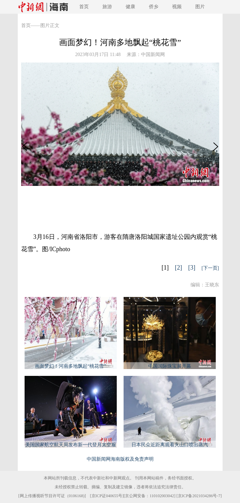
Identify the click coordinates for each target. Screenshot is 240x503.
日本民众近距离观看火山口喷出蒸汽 (169, 444)
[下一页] (210, 268)
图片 (200, 6)
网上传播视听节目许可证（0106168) (52, 495)
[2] (178, 267)
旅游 (107, 6)
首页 (84, 6)
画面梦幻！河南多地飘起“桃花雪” (70, 366)
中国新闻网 (153, 54)
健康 (130, 6)
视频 (177, 6)
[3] (191, 267)
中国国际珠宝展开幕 (169, 366)
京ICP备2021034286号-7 (199, 495)
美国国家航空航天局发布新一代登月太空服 (70, 444)
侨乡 (153, 6)
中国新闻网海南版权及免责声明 (120, 459)
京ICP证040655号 (107, 495)
